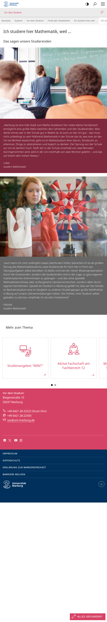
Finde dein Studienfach (59, 20)
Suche (94, 4)
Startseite (5, 20)
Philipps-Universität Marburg (17, 486)
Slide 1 (52, 385)
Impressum (10, 453)
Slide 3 (55, 385)
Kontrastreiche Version (86, 4)
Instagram (21, 440)
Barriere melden (14, 474)
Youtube (15, 440)
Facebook (4, 440)
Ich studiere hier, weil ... (85, 20)
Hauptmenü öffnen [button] (102, 4)
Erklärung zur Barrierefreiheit (24, 467)
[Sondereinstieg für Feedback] (88, 616)
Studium (18, 20)
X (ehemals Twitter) (9, 440)
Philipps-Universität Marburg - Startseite (12, 4)
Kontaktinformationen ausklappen (101, 484)
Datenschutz (11, 460)
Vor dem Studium (102, 12)
